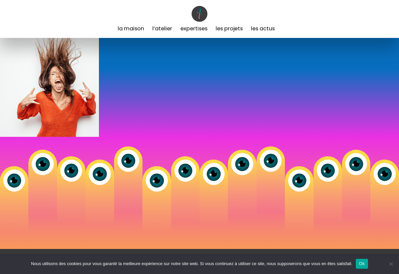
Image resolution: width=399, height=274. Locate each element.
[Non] (390, 263)
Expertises (193, 28)
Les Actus (263, 28)
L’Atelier (162, 28)
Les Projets (229, 28)
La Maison (131, 28)
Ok (362, 263)
